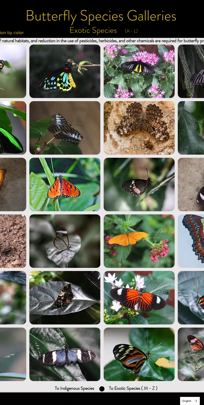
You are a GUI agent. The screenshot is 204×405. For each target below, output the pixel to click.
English (186, 401)
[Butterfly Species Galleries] (101, 15)
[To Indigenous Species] (74, 388)
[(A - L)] (131, 31)
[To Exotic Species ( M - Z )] (133, 388)
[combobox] (190, 401)
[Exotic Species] (93, 30)
